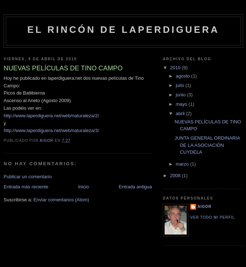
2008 (176, 175)
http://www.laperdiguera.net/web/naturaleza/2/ (51, 115)
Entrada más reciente (26, 186)
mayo (182, 104)
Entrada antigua (135, 186)
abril (181, 113)
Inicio (83, 186)
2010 (176, 67)
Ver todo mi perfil (212, 217)
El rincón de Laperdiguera (123, 29)
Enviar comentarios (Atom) (61, 199)
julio (181, 85)
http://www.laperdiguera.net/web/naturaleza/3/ (51, 130)
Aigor (204, 207)
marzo (183, 164)
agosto (183, 76)
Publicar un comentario (28, 176)
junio (181, 94)
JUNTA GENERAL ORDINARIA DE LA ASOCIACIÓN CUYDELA (207, 145)
